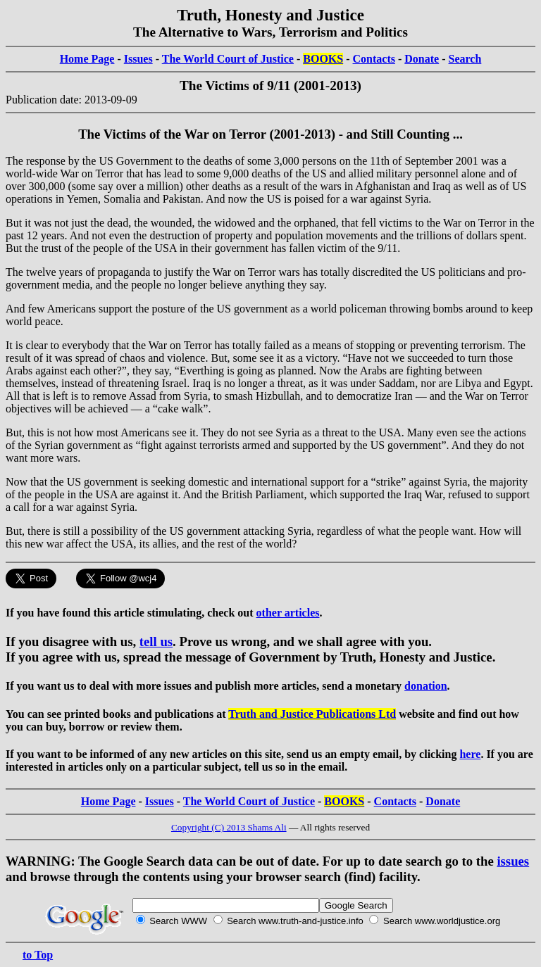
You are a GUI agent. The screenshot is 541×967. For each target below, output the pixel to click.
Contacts (374, 59)
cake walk (180, 409)
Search (465, 59)
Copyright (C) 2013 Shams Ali (229, 827)
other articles (288, 613)
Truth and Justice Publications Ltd (312, 714)
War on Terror (91, 173)
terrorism (482, 345)
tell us (156, 641)
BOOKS (323, 59)
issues (513, 861)
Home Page (87, 59)
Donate (421, 59)
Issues (138, 59)
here (469, 754)
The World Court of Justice (228, 59)
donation (425, 686)
